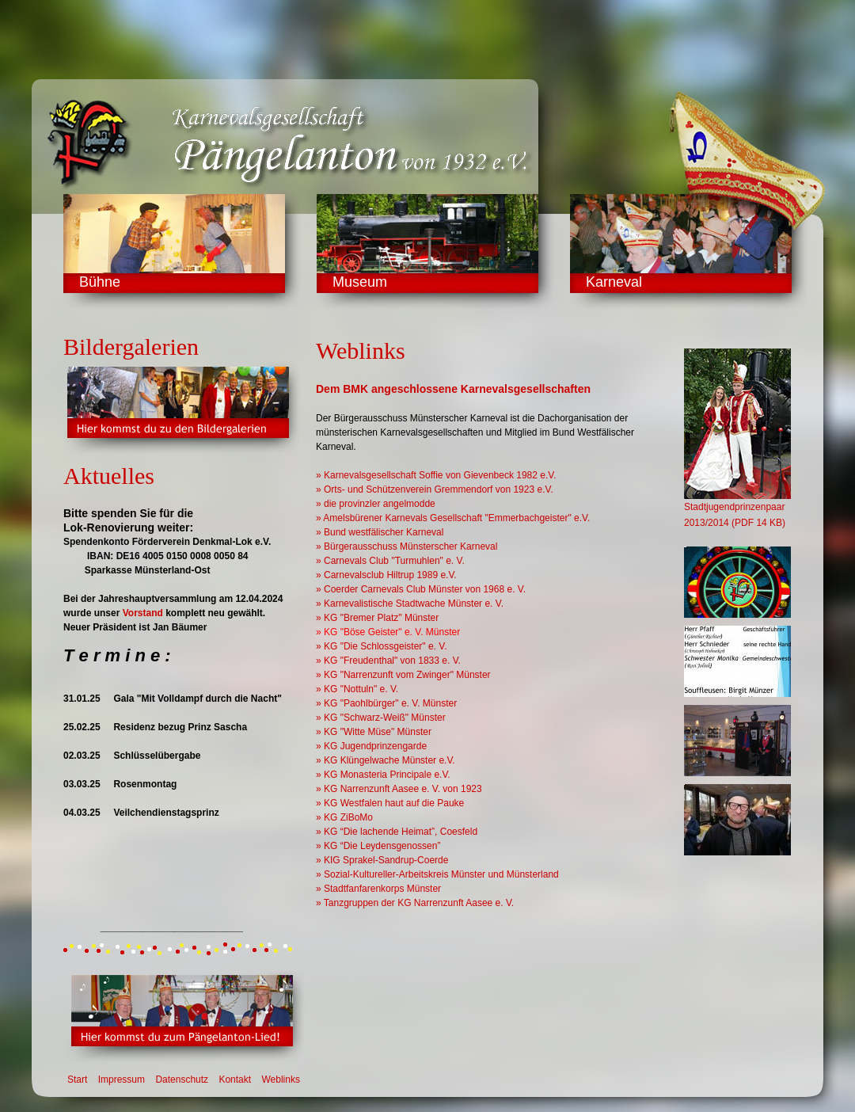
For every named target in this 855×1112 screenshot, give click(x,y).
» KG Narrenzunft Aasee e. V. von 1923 (399, 788)
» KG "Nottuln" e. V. (357, 689)
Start (77, 1079)
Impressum (121, 1079)
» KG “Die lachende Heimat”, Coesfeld (396, 831)
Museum (359, 282)
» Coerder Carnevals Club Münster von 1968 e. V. (421, 589)
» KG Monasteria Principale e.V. (383, 774)
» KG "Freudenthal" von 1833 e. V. (388, 660)
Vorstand (143, 613)
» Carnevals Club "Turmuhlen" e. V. (390, 560)
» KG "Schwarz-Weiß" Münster (381, 717)
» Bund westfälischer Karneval (379, 532)
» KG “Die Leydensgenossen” (378, 845)
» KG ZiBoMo (344, 817)
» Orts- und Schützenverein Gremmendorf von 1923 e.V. (434, 489)
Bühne (99, 282)
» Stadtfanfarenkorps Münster (378, 888)
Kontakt (234, 1079)
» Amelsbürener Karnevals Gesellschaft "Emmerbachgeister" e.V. (453, 518)
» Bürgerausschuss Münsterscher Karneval (406, 546)
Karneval (614, 282)
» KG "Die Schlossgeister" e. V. (381, 646)
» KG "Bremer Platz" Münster (377, 617)
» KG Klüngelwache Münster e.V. (385, 760)
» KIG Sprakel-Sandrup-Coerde (382, 860)
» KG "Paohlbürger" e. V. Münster (386, 703)
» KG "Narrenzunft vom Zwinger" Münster (403, 674)
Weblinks (280, 1079)
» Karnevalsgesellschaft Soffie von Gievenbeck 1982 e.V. (436, 475)
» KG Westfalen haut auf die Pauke (390, 803)
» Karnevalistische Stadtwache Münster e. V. (410, 603)
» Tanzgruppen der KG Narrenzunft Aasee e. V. (415, 902)
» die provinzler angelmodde (375, 503)
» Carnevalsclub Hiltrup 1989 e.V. (386, 575)
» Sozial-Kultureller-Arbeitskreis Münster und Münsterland (437, 874)
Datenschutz (181, 1079)
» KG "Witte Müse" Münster (373, 731)
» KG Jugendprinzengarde (371, 746)
